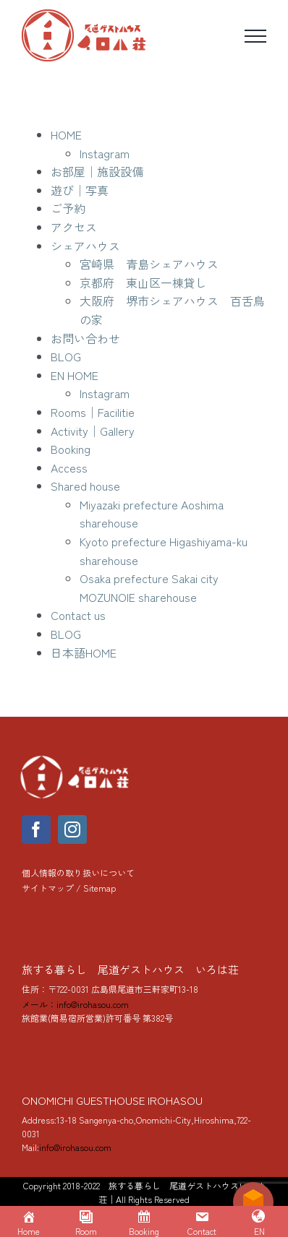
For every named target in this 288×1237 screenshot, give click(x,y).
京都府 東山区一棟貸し (143, 282)
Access (69, 467)
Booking (70, 448)
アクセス (74, 227)
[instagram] (72, 829)
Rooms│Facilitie (93, 412)
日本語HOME (84, 652)
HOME (66, 134)
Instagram (105, 153)
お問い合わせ (85, 338)
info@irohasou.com (75, 1147)
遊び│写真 (80, 190)
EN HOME (74, 375)
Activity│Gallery (93, 430)
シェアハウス (85, 245)
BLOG (66, 356)
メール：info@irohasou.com (75, 1004)
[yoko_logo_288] (75, 758)
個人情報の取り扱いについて (78, 872)
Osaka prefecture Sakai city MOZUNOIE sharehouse (149, 587)
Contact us (78, 615)
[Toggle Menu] (255, 36)
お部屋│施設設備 (97, 171)
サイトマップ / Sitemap (69, 888)
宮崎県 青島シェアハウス (149, 263)
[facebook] (36, 829)
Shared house (85, 485)
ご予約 (68, 208)
